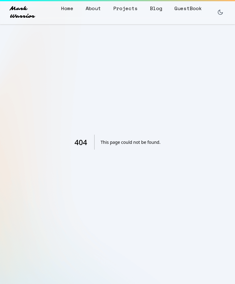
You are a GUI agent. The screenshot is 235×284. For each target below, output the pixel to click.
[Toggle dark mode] (220, 12)
